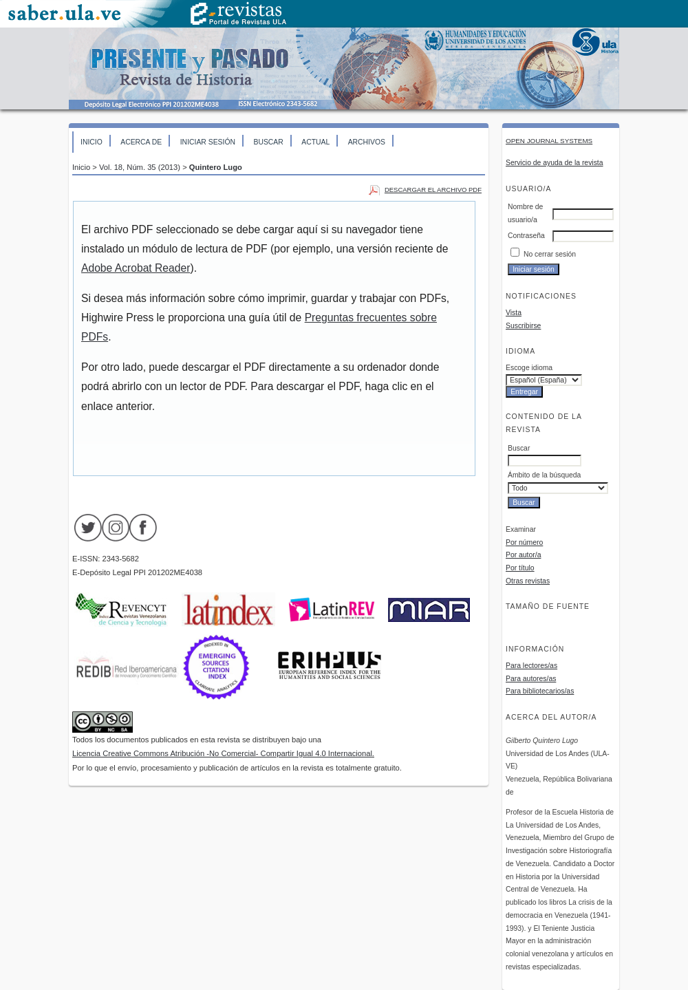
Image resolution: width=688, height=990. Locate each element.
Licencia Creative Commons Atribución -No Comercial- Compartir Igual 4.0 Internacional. (223, 753)
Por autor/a (523, 555)
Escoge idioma (529, 368)
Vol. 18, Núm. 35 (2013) (139, 167)
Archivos (366, 142)
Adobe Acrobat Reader (135, 268)
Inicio (91, 142)
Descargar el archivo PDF (433, 189)
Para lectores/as (531, 665)
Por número (524, 542)
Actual (315, 142)
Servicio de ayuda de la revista (554, 162)
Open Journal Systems (549, 140)
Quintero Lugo (215, 167)
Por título (520, 568)
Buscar (268, 142)
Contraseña (526, 235)
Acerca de (141, 142)
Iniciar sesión (207, 142)
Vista (514, 312)
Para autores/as (531, 678)
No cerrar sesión (550, 254)
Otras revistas (528, 581)
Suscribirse (523, 326)
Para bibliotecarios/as (540, 691)
